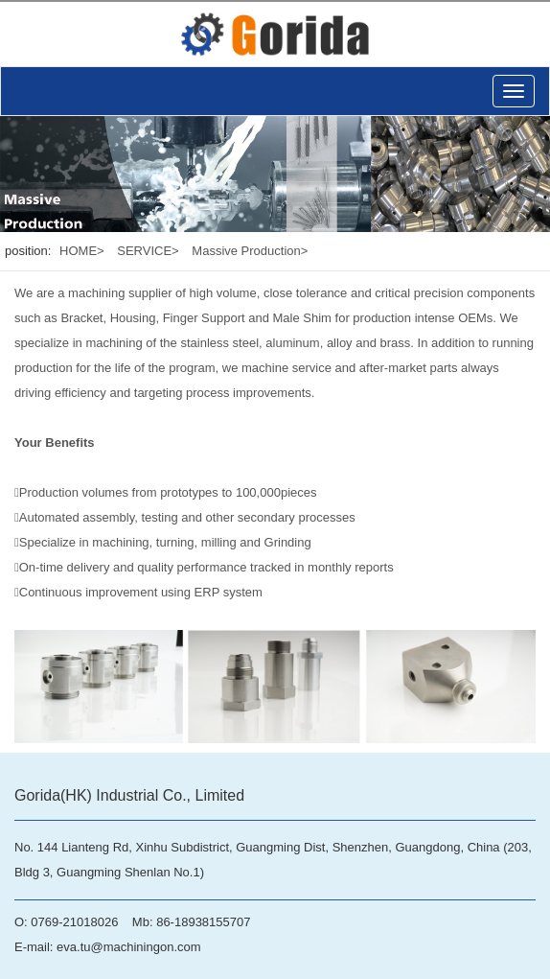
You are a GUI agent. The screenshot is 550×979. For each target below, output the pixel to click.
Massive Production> (250, 251)
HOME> (81, 251)
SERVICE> (147, 251)
